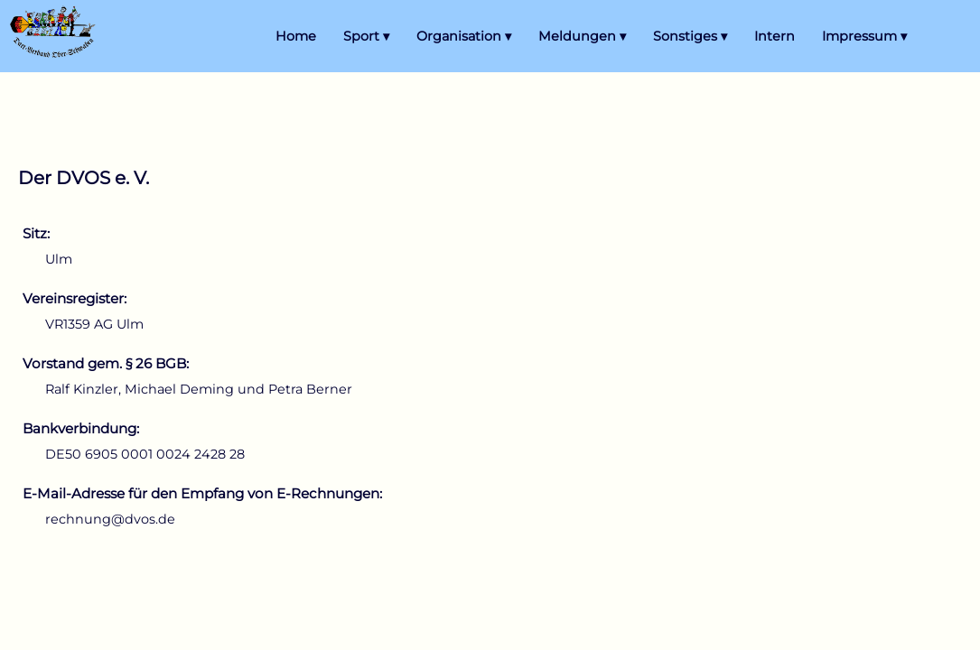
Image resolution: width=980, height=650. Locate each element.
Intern (774, 36)
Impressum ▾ (864, 36)
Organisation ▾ (463, 36)
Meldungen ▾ (582, 36)
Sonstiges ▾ (690, 36)
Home (295, 36)
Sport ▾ (366, 36)
